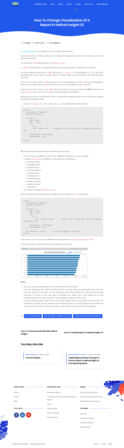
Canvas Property (32, 357)
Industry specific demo (89, 392)
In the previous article (29, 51)
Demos (60, 4)
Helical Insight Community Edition (57, 316)
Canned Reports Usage (77, 354)
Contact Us (88, 4)
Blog (15, 401)
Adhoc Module (31, 354)
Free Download (102, 4)
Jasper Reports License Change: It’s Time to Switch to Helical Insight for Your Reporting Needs (83, 360)
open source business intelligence (88, 316)
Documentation (53, 413)
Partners (83, 414)
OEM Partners (85, 427)
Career (16, 397)
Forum (78, 4)
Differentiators (41, 4)
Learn (52, 4)
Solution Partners (87, 422)
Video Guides (52, 408)
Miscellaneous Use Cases (90, 401)
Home (16, 392)
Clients (69, 4)
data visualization (33, 316)
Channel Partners (87, 418)
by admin (26, 43)
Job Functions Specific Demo (91, 397)
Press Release (52, 417)
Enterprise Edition (53, 392)
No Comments (55, 43)
